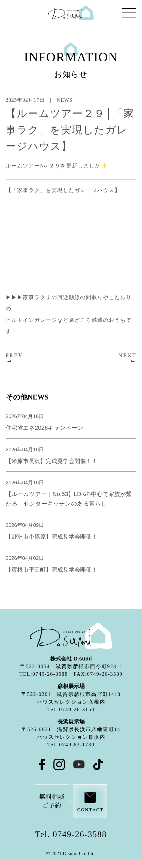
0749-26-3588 (80, 834)
